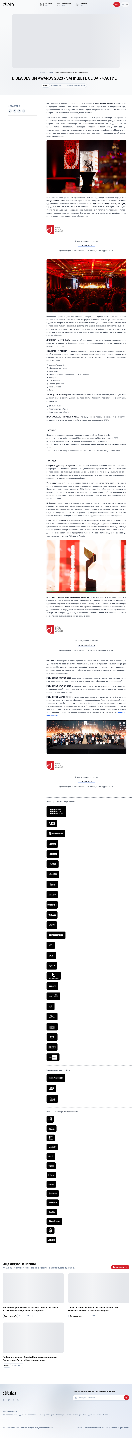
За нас (79, 1428)
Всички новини (120, 1267)
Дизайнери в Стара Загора (98, 1415)
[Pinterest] (13, 1400)
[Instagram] (9, 1400)
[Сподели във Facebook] (19, 111)
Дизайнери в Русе (79, 1415)
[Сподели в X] (14, 111)
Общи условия (111, 1428)
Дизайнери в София (10, 1415)
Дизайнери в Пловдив (27, 1415)
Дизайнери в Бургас (63, 1415)
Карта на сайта (123, 1428)
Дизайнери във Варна (46, 1415)
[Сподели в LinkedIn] (23, 111)
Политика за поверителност (94, 1428)
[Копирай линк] (10, 111)
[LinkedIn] (18, 1400)
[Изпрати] (126, 1397)
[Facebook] (4, 1400)
